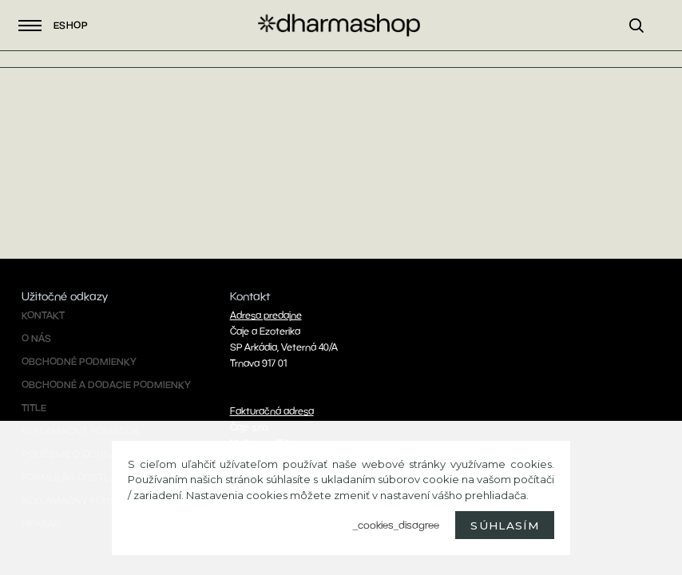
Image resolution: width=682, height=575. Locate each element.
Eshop (53, 25)
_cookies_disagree (395, 525)
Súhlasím (504, 525)
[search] (643, 44)
